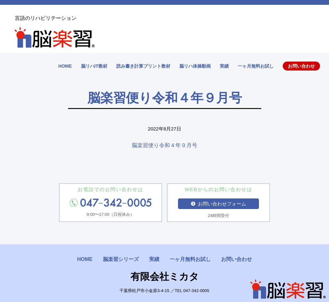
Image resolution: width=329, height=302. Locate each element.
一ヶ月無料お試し (256, 66)
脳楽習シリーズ (121, 259)
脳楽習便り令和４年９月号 (167, 145)
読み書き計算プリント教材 (143, 66)
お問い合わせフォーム (218, 203)
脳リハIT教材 (94, 66)
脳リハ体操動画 (195, 66)
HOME (65, 66)
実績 (224, 66)
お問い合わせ (301, 66)
